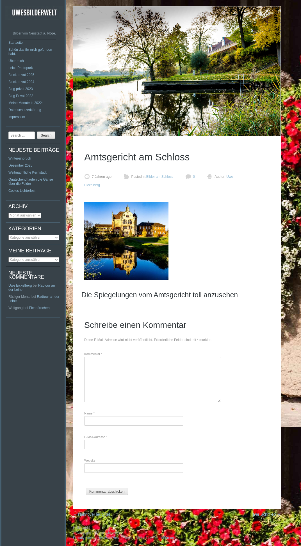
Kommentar (93, 354)
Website (89, 460)
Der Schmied (267, 514)
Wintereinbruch (19, 158)
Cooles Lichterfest (21, 191)
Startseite (15, 43)
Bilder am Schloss (159, 177)
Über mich (16, 61)
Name (89, 413)
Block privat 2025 (21, 75)
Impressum (16, 117)
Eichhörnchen (39, 308)
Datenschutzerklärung (24, 110)
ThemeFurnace (164, 538)
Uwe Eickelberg (20, 285)
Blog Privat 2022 (20, 96)
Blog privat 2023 (20, 89)
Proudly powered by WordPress (96, 538)
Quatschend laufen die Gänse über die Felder (30, 182)
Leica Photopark (20, 68)
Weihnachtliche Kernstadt (27, 172)
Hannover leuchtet (91, 514)
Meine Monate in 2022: (25, 103)
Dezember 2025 (20, 165)
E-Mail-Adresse (96, 437)
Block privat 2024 (21, 82)
